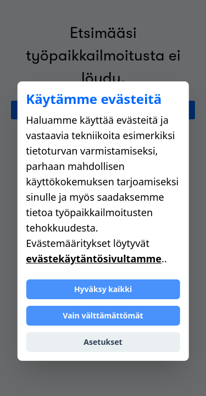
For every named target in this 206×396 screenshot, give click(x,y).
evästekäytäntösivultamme (94, 258)
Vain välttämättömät (103, 315)
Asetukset (102, 342)
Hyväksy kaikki (103, 289)
